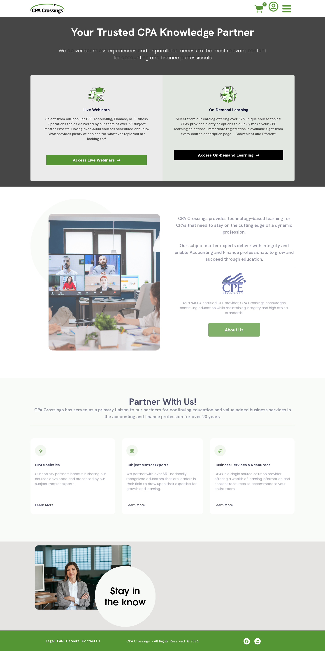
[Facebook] (246, 641)
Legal (49, 640)
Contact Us (91, 640)
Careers (73, 640)
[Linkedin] (258, 641)
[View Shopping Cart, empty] (259, 10)
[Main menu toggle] (287, 8)
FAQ (60, 640)
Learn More (44, 505)
